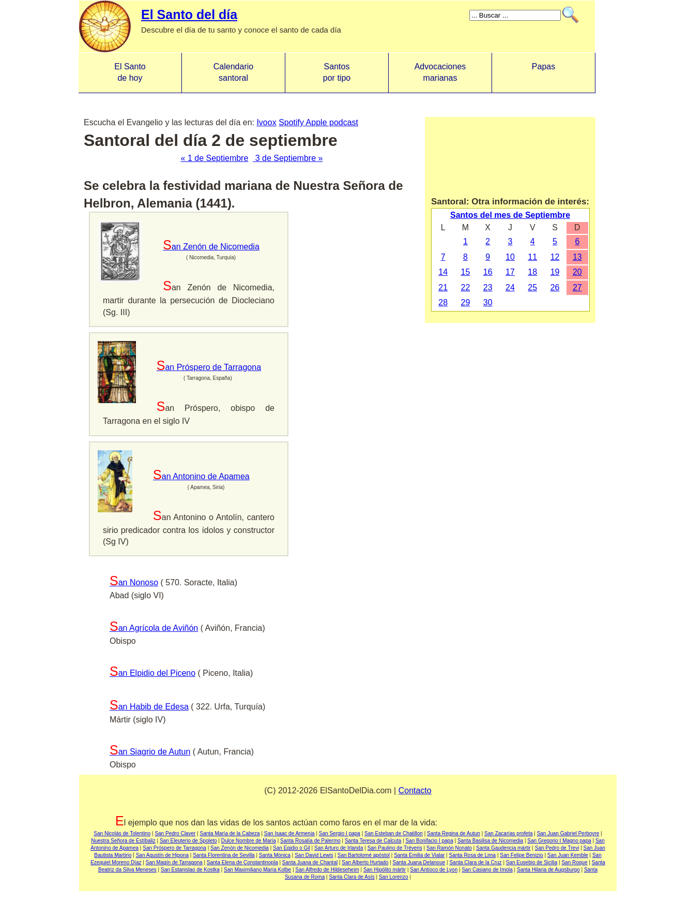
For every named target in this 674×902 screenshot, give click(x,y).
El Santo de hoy (129, 72)
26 (555, 287)
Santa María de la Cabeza (229, 833)
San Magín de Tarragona (174, 862)
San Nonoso (134, 582)
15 (465, 272)
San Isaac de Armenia (289, 833)
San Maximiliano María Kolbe (257, 870)
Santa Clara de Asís (351, 877)
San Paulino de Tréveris (394, 848)
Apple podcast (332, 122)
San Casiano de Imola (487, 870)
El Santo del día (189, 14)
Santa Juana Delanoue (419, 862)
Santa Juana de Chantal (310, 862)
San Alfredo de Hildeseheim (327, 870)
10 (510, 257)
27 (577, 287)
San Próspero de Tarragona (209, 367)
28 (443, 302)
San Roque (574, 862)
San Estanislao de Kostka (190, 870)
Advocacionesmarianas (440, 72)
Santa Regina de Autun (453, 833)
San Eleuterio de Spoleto (188, 841)
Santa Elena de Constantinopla (242, 862)
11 (532, 257)
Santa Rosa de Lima (472, 855)
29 (465, 302)
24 (510, 287)
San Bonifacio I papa (429, 841)
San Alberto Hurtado (365, 862)
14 (443, 272)
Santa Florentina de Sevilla (224, 855)
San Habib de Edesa (149, 706)
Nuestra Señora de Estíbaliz (123, 841)
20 (577, 272)
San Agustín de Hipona (162, 855)
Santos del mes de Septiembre (510, 215)
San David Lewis (314, 855)
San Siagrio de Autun (150, 751)
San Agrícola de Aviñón (154, 628)
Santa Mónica (274, 855)
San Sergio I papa (339, 833)
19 (555, 272)
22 (465, 287)
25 (532, 287)
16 (488, 272)
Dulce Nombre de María (248, 841)
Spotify (292, 122)
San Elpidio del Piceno (152, 673)
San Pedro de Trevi (557, 848)
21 (443, 287)
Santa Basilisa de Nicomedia (490, 841)
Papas (543, 72)
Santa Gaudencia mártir (503, 848)
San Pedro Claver (175, 833)
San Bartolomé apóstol (364, 855)
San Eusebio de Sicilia (532, 862)
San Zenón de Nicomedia (211, 246)
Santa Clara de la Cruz (475, 862)
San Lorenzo (393, 877)
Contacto (415, 790)
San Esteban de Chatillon (393, 833)
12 (555, 257)
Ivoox (266, 122)
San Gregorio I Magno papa (559, 841)
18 (532, 272)
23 (488, 287)
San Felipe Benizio (521, 855)
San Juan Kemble (567, 855)
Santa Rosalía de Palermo (310, 841)
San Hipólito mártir (384, 870)
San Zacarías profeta (508, 833)
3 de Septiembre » (288, 158)
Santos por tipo (336, 72)
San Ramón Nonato (449, 848)
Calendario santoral (233, 72)
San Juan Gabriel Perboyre (568, 833)
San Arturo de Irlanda (338, 848)
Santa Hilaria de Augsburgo (548, 870)
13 (577, 257)
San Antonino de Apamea (201, 476)
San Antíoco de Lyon (433, 870)
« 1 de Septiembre (215, 158)
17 (510, 272)
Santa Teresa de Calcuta (373, 841)
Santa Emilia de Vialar (419, 855)
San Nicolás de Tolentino (122, 833)
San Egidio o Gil (291, 848)
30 (488, 302)
